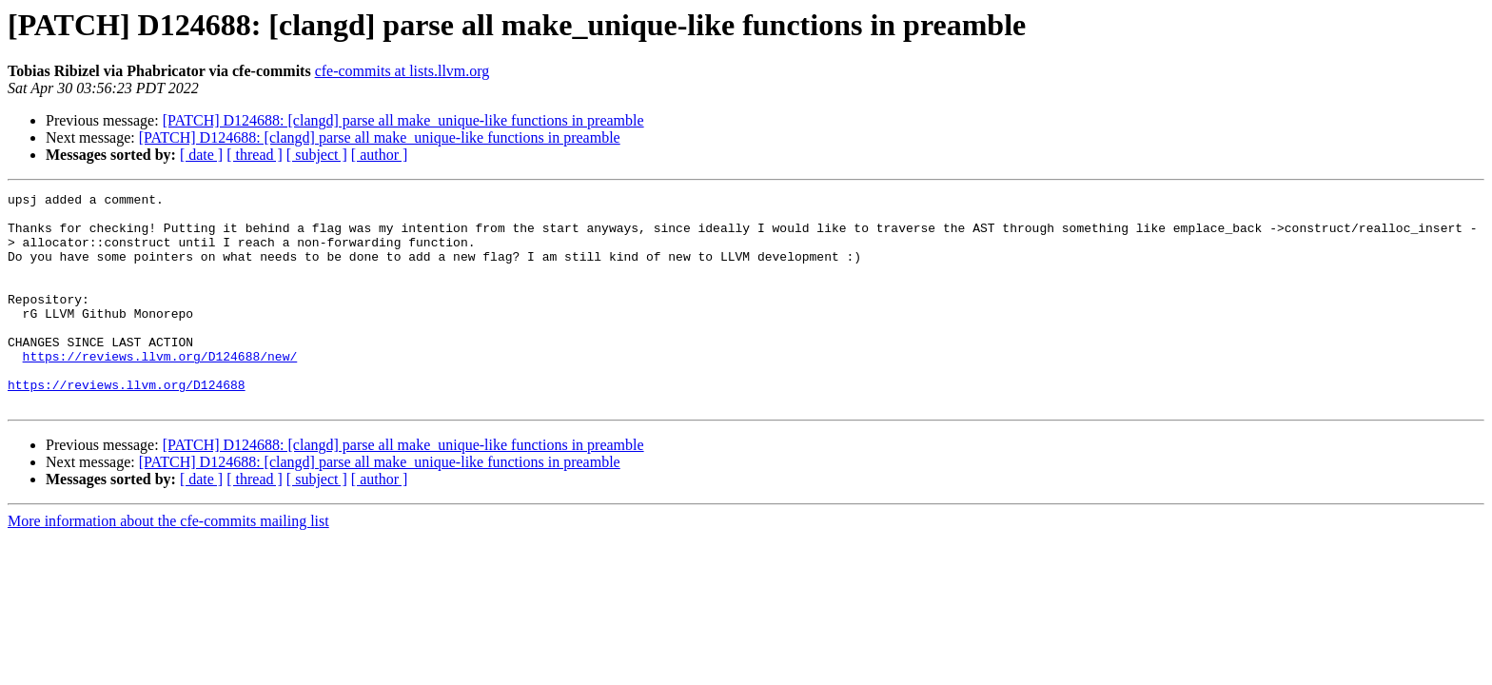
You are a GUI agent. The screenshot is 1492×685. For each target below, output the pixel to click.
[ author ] (379, 155)
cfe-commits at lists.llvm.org (402, 71)
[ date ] (201, 155)
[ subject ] (316, 155)
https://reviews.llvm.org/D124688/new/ (160, 390)
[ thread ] (254, 155)
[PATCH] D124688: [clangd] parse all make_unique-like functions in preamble (403, 120)
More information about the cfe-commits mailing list (168, 564)
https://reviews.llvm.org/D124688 (126, 424)
